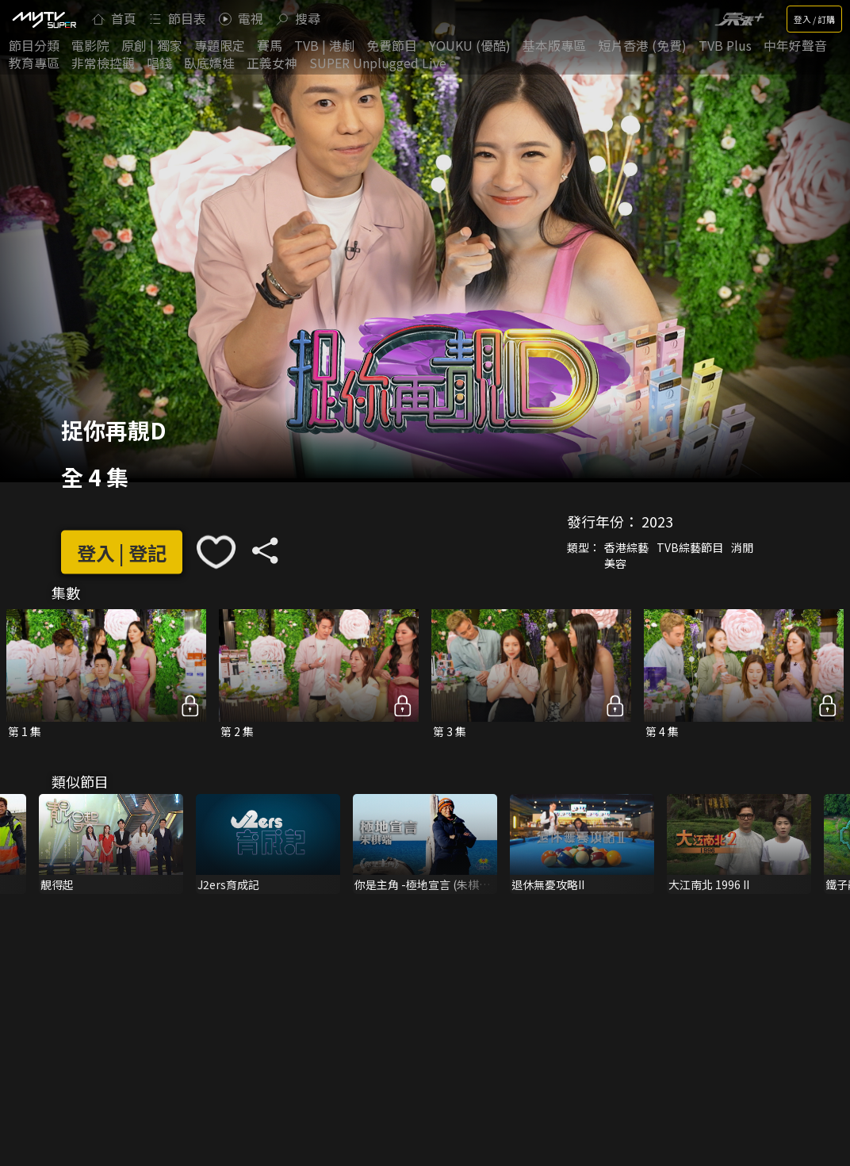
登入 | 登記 (122, 552)
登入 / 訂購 (814, 19)
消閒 (742, 547)
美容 (615, 563)
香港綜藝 (626, 547)
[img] (43, 19)
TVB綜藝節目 (690, 547)
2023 (657, 521)
